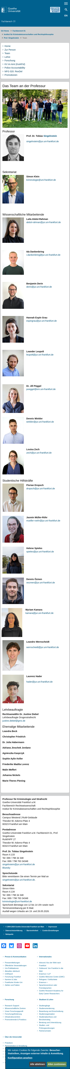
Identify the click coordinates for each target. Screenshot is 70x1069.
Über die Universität (13, 1037)
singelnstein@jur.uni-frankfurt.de (42, 141)
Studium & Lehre (46, 999)
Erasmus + (43, 982)
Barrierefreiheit (32, 930)
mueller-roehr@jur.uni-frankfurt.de (43, 520)
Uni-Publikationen (12, 968)
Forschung (10, 60)
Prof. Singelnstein (11, 38)
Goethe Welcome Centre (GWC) (52, 977)
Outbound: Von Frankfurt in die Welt (51, 969)
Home (7, 46)
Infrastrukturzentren (12, 1017)
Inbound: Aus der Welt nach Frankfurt (50, 964)
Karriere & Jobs (11, 979)
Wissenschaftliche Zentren (15, 1008)
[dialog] (37, 1058)
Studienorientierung (46, 1008)
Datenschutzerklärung (13, 930)
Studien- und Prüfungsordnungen (47, 1026)
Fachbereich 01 (8, 21)
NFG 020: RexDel (13, 71)
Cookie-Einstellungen (50, 930)
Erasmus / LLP (45, 974)
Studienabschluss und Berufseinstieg (47, 1018)
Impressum (52, 927)
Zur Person (10, 49)
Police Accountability (15, 67)
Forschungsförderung (13, 1014)
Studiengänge (44, 1006)
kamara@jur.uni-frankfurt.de (39, 613)
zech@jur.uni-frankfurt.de (39, 452)
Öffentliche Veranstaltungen (16, 965)
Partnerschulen (45, 1031)
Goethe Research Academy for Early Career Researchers (51, 992)
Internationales (45, 957)
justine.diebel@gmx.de (13, 720)
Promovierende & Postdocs (15, 1020)
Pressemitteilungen (12, 963)
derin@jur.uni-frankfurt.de (39, 287)
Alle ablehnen (37, 1064)
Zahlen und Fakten (12, 985)
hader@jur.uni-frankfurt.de (39, 681)
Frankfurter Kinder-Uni (13, 982)
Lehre (7, 57)
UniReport (9, 974)
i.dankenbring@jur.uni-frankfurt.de (43, 255)
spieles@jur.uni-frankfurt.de (40, 551)
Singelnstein (50, 136)
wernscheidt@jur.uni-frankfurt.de (42, 647)
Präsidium (9, 1043)
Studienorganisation (47, 1014)
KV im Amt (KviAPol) (15, 64)
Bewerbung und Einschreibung (51, 1011)
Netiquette (9, 934)
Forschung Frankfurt (13, 977)
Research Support (12, 1006)
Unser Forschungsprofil (14, 1011)
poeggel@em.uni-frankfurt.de (41, 389)
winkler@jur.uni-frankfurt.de (40, 421)
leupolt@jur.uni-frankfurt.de (39, 354)
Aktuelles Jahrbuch (12, 971)
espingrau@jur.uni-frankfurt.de (41, 321)
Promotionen (11, 75)
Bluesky (6, 867)
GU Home (5, 31)
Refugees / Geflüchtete (48, 979)
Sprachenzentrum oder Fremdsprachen (48, 986)
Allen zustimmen (57, 1064)
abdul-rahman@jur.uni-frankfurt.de (43, 222)
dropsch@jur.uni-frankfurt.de (40, 488)
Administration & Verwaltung (16, 1046)
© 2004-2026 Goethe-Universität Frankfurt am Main (24, 927)
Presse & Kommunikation (15, 957)
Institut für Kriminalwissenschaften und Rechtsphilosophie (29, 34)
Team (7, 53)
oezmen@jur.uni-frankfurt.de (40, 582)
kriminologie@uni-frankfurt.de (41, 180)
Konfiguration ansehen (20, 1057)
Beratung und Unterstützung (50, 1022)
